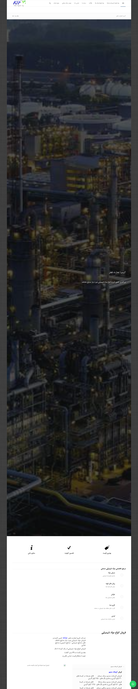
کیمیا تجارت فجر (121, 16)
